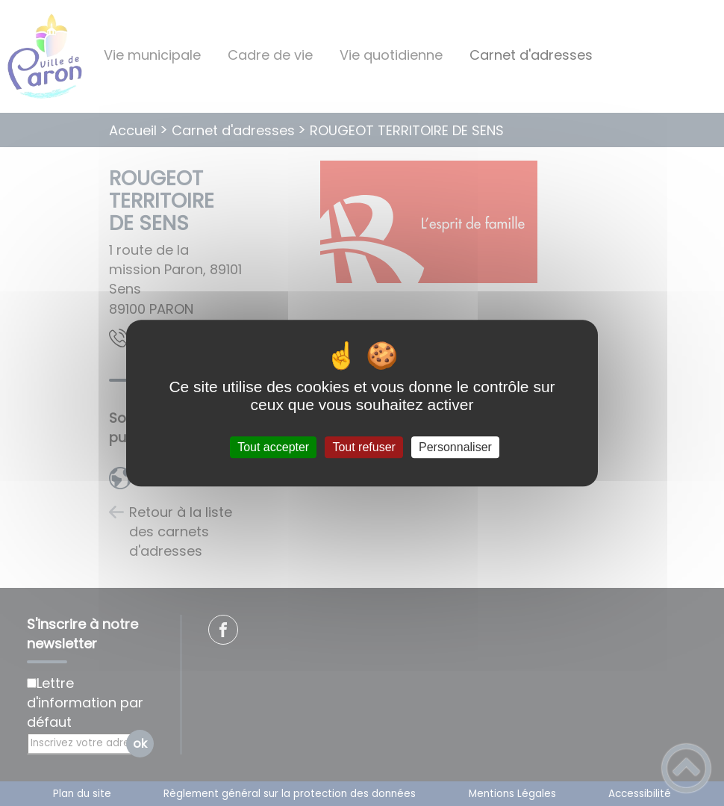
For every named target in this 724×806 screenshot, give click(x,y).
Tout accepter (273, 447)
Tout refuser (363, 447)
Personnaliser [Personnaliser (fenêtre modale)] (455, 447)
